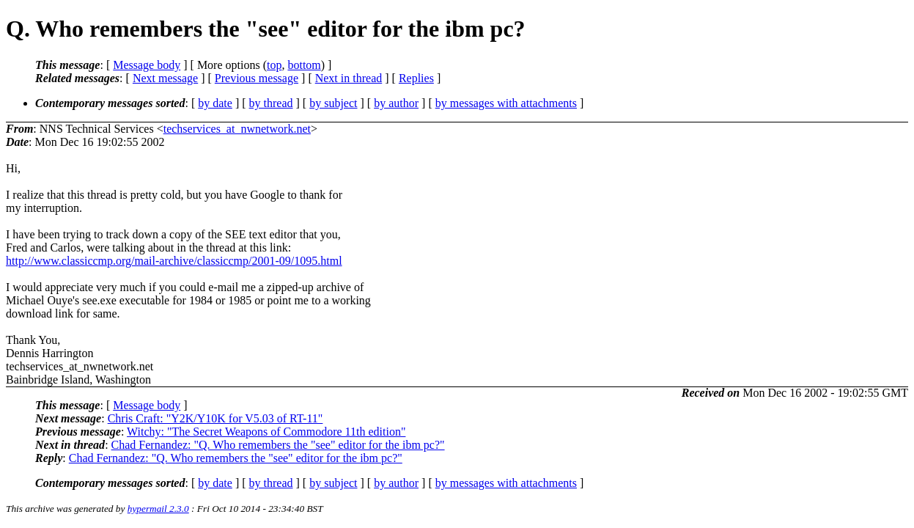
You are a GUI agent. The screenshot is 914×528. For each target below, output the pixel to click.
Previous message (256, 78)
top (274, 65)
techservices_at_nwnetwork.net (237, 128)
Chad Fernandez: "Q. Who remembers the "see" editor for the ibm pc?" (278, 445)
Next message (165, 78)
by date (215, 103)
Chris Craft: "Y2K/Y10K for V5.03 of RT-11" (215, 418)
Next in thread (349, 78)
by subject (333, 103)
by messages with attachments (506, 103)
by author (396, 103)
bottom (303, 65)
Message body (146, 65)
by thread (271, 103)
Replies (416, 78)
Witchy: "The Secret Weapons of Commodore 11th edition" (266, 431)
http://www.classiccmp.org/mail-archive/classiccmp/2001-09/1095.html (174, 260)
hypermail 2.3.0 (158, 508)
